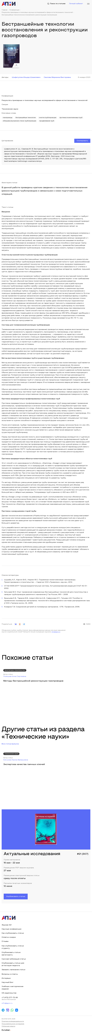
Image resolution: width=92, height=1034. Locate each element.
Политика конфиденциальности (13, 1021)
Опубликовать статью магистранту (11, 954)
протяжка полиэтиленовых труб (71, 117)
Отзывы (5, 941)
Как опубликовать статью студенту (13, 947)
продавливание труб (46, 121)
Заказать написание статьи (13, 969)
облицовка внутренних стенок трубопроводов (19, 121)
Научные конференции (11, 929)
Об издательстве (9, 993)
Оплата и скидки (9, 937)
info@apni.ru (56, 632)
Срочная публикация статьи (14, 959)
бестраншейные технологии (26, 117)
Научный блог (7, 982)
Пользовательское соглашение (13, 1024)
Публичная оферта (8, 1026)
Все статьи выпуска (10, 744)
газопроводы (7, 117)
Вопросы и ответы (10, 974)
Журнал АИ (6, 925)
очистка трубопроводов (47, 117)
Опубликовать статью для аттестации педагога (13, 964)
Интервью (6, 978)
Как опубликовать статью (13, 933)
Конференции (14, 10)
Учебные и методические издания (12, 988)
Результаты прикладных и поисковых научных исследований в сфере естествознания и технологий (37, 12)
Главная (4, 10)
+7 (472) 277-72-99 (10, 997)
